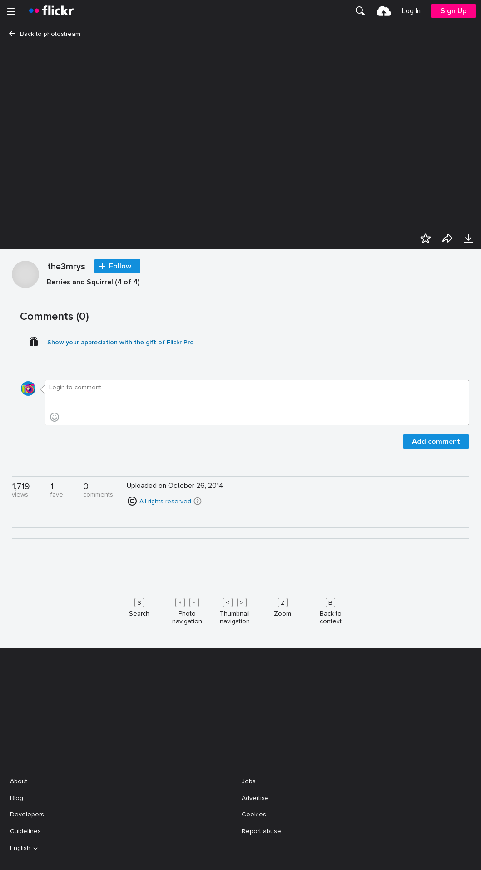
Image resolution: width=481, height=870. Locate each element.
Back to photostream (44, 34)
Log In (411, 10)
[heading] (51, 11)
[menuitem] (360, 11)
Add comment (436, 695)
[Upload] (384, 11)
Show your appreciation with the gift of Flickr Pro (120, 596)
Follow (120, 520)
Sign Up (453, 10)
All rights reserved (165, 755)
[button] (197, 755)
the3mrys (66, 521)
